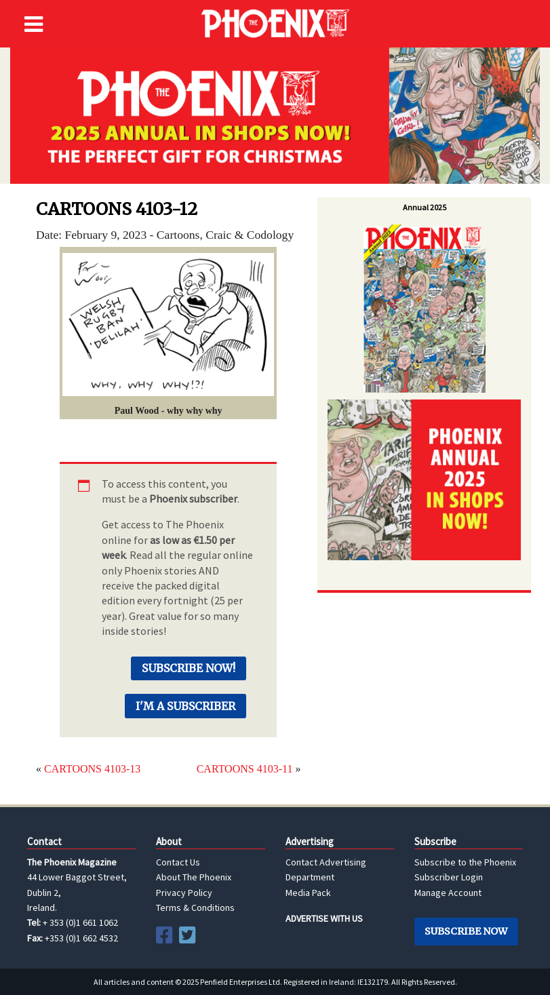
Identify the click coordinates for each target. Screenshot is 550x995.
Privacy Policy (184, 892)
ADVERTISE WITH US (324, 918)
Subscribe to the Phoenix (465, 862)
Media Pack (308, 892)
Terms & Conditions (195, 907)
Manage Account (448, 892)
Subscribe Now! (188, 668)
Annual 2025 (424, 207)
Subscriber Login (448, 877)
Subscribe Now (466, 931)
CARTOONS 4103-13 (92, 769)
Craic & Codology (249, 234)
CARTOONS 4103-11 (245, 769)
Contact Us (178, 862)
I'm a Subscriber (185, 706)
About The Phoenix (193, 877)
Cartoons (178, 234)
